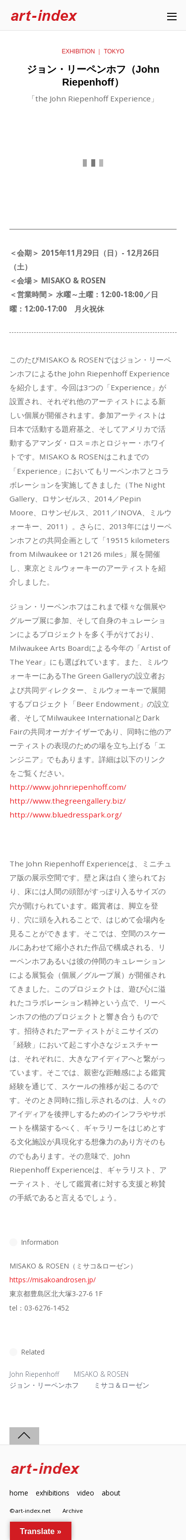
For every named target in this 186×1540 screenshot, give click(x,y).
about (111, 1492)
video (85, 1492)
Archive (72, 1510)
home (18, 1492)
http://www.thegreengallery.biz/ (67, 801)
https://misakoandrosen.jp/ (52, 1279)
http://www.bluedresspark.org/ (65, 814)
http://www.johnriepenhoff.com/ (67, 787)
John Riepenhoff (34, 1374)
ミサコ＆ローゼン (121, 1385)
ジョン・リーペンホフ (44, 1385)
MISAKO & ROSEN (101, 1374)
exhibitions (52, 1492)
